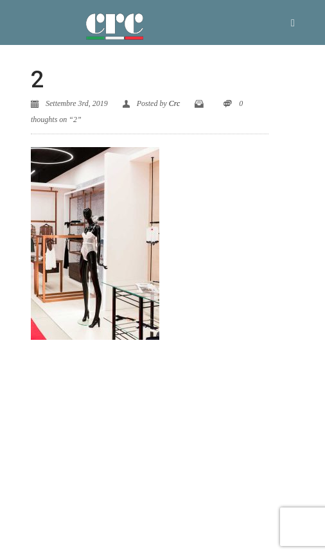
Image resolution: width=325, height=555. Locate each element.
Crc (174, 103)
